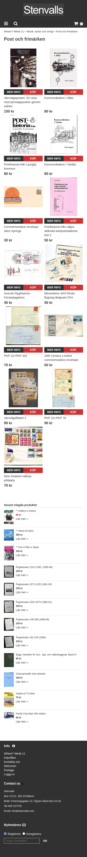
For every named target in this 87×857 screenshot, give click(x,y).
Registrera (14, 833)
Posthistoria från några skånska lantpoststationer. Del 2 (61, 231)
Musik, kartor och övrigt (40, 31)
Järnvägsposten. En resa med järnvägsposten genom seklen (22, 102)
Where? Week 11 (14, 31)
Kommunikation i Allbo (59, 97)
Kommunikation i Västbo (60, 164)
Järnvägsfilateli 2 (15, 418)
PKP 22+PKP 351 (15, 355)
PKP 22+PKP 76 (55, 418)
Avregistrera (33, 833)
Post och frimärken (67, 31)
